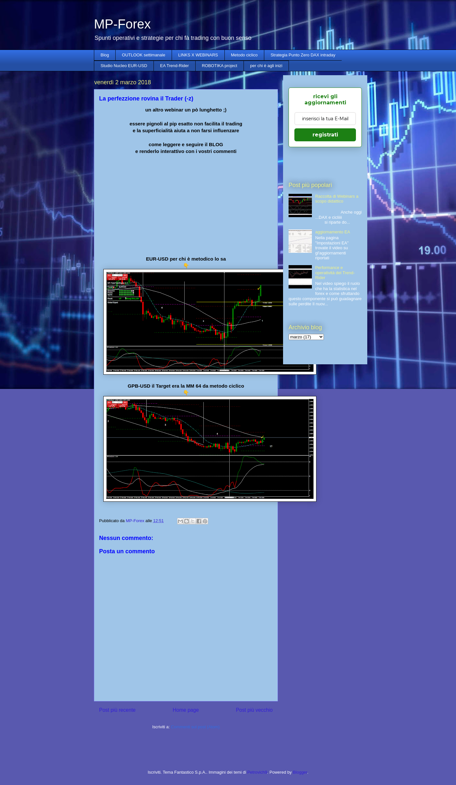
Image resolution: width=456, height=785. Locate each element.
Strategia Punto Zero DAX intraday (302, 55)
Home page (186, 710)
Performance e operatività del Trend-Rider (335, 272)
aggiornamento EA (332, 231)
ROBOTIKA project (219, 65)
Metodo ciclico (244, 55)
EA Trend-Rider (174, 65)
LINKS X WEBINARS (198, 55)
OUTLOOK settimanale (143, 55)
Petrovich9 (257, 772)
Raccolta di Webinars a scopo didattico (336, 199)
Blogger (300, 772)
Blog (105, 55)
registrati (325, 135)
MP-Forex (122, 24)
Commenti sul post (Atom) (195, 726)
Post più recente (117, 710)
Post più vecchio (254, 710)
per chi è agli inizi (266, 65)
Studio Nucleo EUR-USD (124, 65)
